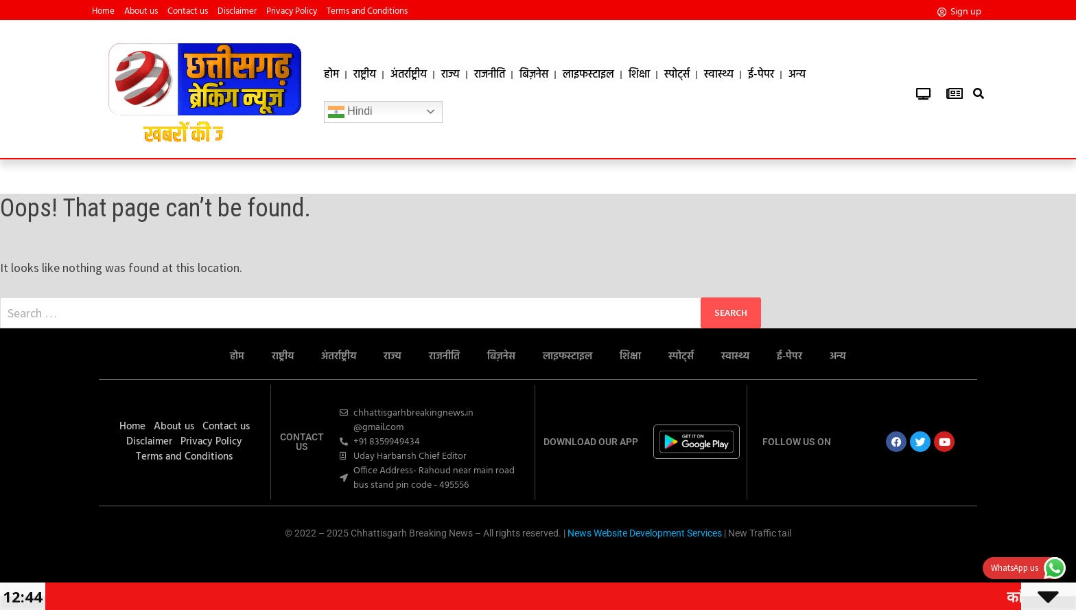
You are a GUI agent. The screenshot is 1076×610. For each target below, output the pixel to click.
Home (103, 12)
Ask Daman (540, 562)
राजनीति (489, 75)
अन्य (797, 75)
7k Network (545, 562)
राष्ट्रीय (364, 75)
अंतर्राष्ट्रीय (408, 75)
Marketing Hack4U (533, 562)
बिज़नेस (533, 75)
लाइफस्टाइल (588, 75)
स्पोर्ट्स (677, 75)
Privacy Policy (291, 12)
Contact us (187, 12)
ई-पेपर (761, 75)
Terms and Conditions (367, 12)
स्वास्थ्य (719, 75)
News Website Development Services (645, 533)
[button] (979, 93)
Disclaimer (237, 12)
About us (141, 12)
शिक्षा (639, 75)
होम (331, 75)
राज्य (450, 75)
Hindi (350, 112)
